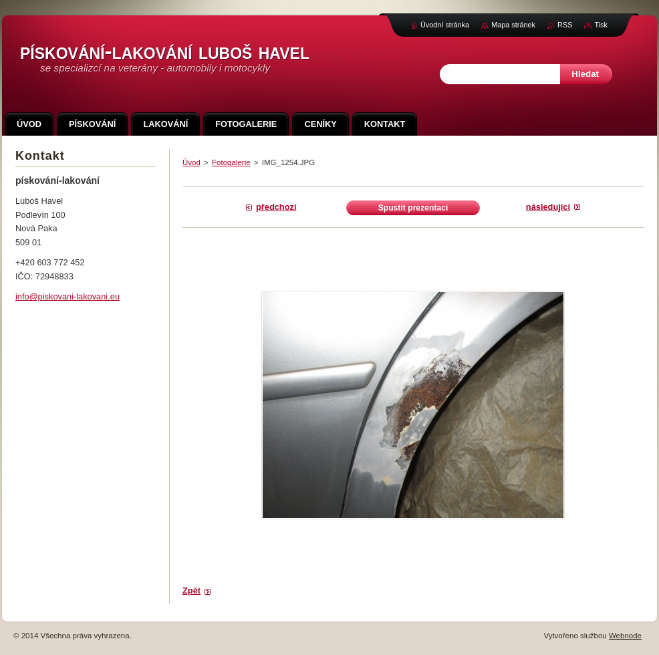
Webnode (625, 636)
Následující (548, 207)
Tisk (601, 25)
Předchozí (276, 207)
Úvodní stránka (444, 25)
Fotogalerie (231, 162)
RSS (564, 25)
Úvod (191, 162)
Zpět (191, 590)
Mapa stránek (513, 25)
